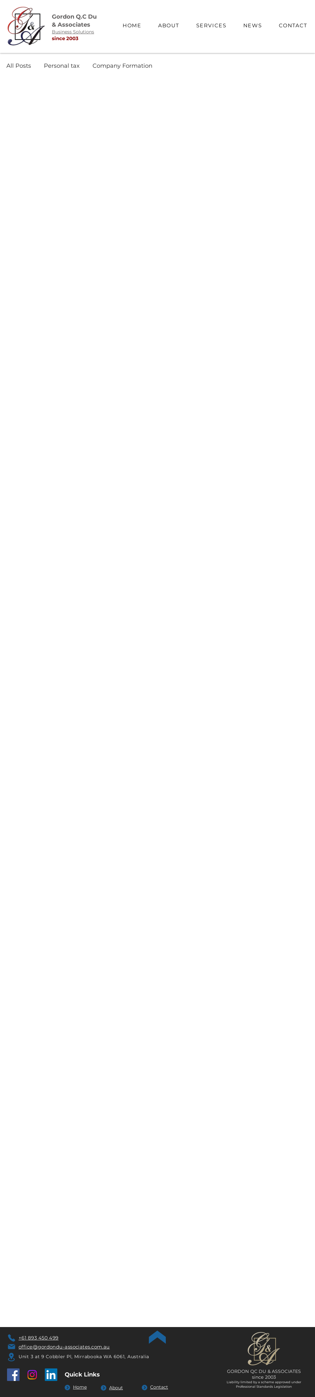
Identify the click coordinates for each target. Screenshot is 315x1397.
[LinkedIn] (51, 1374)
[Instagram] (32, 1374)
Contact (159, 1387)
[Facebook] (13, 1374)
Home (80, 1387)
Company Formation (122, 65)
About (116, 1388)
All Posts (18, 65)
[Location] (11, 1357)
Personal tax (62, 65)
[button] (211, 25)
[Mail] (11, 1346)
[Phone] (11, 1338)
